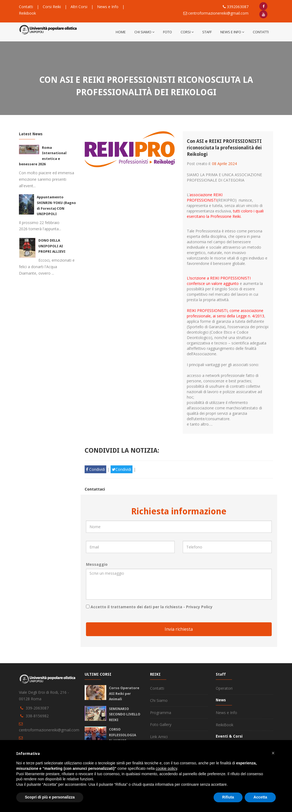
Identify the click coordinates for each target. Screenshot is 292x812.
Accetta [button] (260, 797)
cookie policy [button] (166, 768)
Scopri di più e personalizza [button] (50, 797)
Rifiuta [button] (228, 797)
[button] (273, 753)
